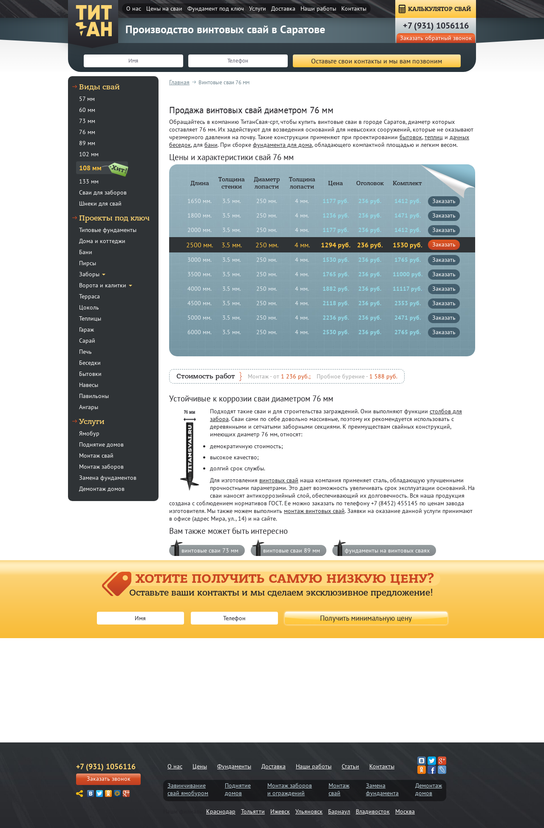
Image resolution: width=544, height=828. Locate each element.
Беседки (90, 363)
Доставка (283, 8)
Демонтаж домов (102, 489)
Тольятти (253, 811)
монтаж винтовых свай (314, 511)
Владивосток (373, 811)
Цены (200, 766)
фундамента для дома (282, 145)
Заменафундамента (382, 789)
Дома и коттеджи (102, 241)
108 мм (90, 167)
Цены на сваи (164, 8)
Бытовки (90, 374)
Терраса (89, 296)
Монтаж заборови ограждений (289, 789)
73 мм (87, 121)
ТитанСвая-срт (93, 21)
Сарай (87, 340)
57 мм (87, 99)
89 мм (87, 143)
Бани (85, 252)
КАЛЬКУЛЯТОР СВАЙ (439, 9)
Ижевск (280, 811)
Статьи (350, 766)
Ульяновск (309, 811)
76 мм (87, 132)
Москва (405, 811)
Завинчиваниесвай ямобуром (187, 789)
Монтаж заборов (101, 466)
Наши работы (318, 8)
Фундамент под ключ (215, 8)
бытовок (411, 137)
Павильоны (94, 396)
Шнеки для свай (100, 203)
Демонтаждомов (428, 789)
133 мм (89, 181)
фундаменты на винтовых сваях (387, 550)
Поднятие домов (101, 444)
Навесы (88, 385)
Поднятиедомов (238, 789)
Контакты (353, 8)
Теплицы (90, 318)
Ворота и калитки (102, 285)
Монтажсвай (339, 789)
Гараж (86, 329)
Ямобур (89, 433)
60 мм (87, 110)
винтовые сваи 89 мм (291, 550)
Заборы (89, 274)
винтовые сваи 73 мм (209, 550)
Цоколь (89, 307)
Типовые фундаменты (107, 230)
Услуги (257, 8)
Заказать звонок (108, 778)
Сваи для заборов (103, 192)
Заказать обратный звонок (436, 38)
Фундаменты (234, 766)
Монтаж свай (96, 455)
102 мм (89, 154)
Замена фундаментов (107, 477)
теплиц (434, 137)
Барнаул (339, 811)
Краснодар (220, 811)
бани (211, 145)
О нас (133, 8)
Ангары (88, 407)
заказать (444, 201)
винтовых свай (278, 480)
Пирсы (87, 263)
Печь (85, 351)
